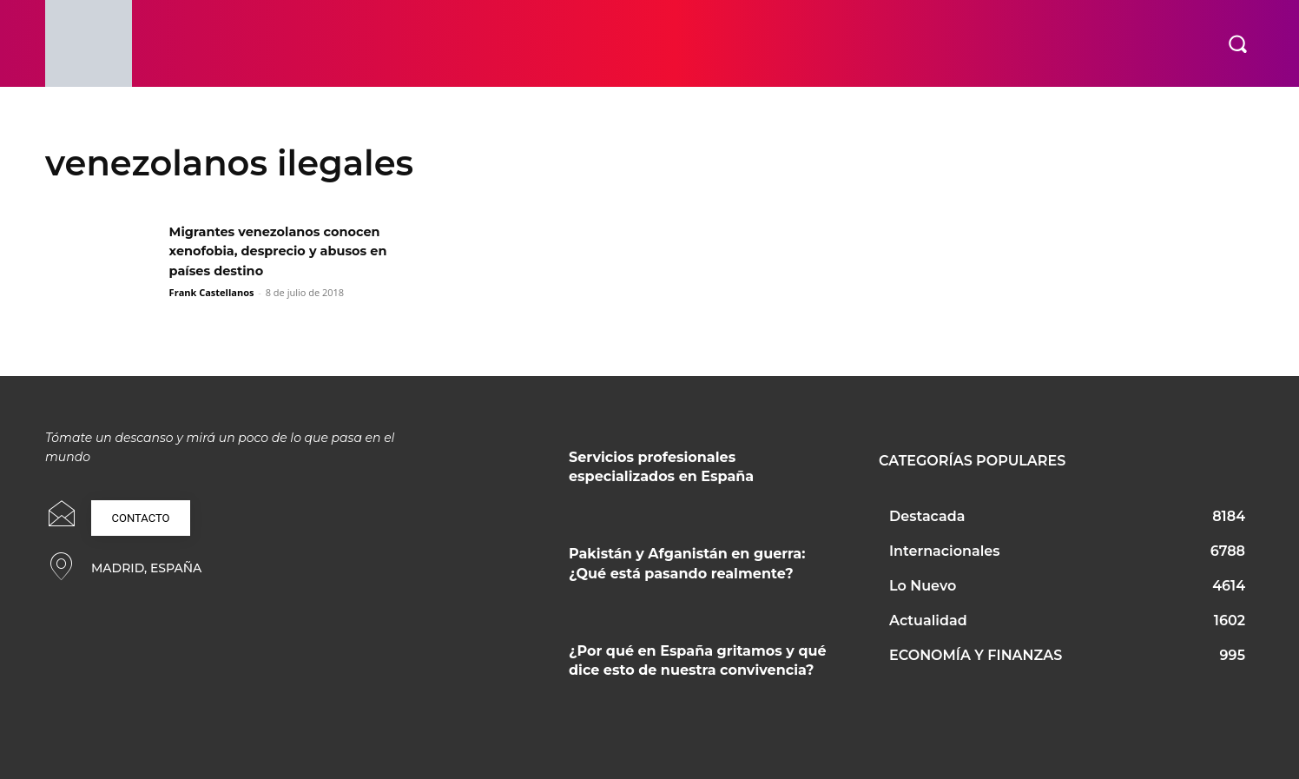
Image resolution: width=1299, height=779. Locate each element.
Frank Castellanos (211, 292)
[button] (1237, 43)
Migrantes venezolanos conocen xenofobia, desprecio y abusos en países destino (290, 251)
